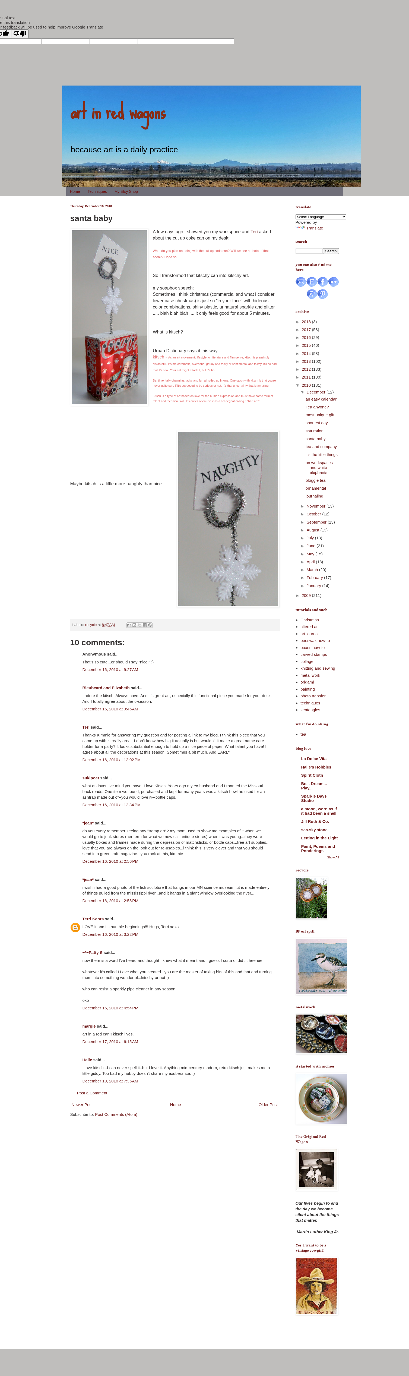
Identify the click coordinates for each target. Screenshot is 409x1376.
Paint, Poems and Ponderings (318, 848)
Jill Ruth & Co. (315, 821)
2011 (307, 377)
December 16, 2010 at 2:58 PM (110, 900)
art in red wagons (117, 111)
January (314, 585)
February (315, 577)
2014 (307, 353)
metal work (310, 675)
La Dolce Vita (314, 758)
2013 (307, 361)
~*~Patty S (93, 952)
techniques (310, 703)
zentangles (310, 709)
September (317, 522)
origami (307, 682)
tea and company (321, 446)
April (311, 561)
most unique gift (320, 415)
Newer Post (82, 1104)
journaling (314, 496)
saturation (315, 431)
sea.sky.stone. (315, 829)
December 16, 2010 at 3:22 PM (110, 934)
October (314, 514)
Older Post (268, 1104)
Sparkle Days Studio (314, 798)
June (312, 545)
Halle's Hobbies (316, 767)
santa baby (315, 438)
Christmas (309, 620)
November (316, 506)
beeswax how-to (315, 640)
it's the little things (322, 454)
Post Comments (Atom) (116, 1114)
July (311, 538)
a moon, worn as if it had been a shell (319, 811)
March (313, 569)
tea (303, 734)
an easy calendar (321, 399)
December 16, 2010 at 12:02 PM (112, 759)
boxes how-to (312, 647)
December (316, 392)
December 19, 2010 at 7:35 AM (110, 1081)
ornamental (316, 488)
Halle (87, 1059)
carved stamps (313, 654)
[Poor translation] (19, 33)
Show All (333, 857)
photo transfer (313, 696)
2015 (307, 345)
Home (75, 191)
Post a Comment (92, 1093)
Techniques (97, 191)
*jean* (88, 823)
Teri (254, 231)
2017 (307, 329)
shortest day (317, 422)
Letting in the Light (319, 838)
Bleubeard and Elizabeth (106, 687)
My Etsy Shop (126, 191)
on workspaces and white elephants (319, 467)
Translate (309, 228)
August (314, 530)
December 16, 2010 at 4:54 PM (110, 1008)
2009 (307, 595)
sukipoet (91, 778)
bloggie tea (315, 480)
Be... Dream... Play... (314, 785)
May (311, 554)
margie (89, 1026)
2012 (307, 369)
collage (306, 661)
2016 (307, 337)
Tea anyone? (317, 407)
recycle (91, 625)
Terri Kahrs (93, 919)
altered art (309, 626)
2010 (307, 385)
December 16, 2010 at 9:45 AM (110, 709)
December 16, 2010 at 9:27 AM (110, 669)
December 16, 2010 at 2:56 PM (110, 861)
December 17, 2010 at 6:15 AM (110, 1041)
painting (307, 689)
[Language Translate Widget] (321, 216)
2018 (307, 321)
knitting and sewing (317, 668)
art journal (309, 633)
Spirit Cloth (312, 775)
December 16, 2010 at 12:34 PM (112, 804)
